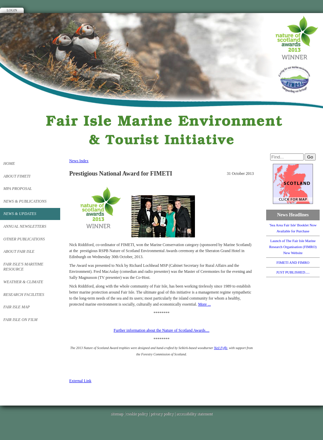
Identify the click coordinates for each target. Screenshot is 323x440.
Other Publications (24, 239)
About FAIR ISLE (18, 251)
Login (12, 10)
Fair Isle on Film (20, 319)
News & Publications (24, 201)
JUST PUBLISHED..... (293, 272)
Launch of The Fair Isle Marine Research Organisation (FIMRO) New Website (293, 247)
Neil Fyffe (220, 348)
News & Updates (19, 213)
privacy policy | (163, 413)
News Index (79, 160)
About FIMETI (16, 176)
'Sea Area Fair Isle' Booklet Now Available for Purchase (293, 228)
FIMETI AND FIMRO (293, 262)
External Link (80, 380)
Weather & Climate (23, 282)
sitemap (117, 413)
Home (9, 163)
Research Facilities (23, 294)
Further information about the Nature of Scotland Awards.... (162, 330)
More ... (204, 304)
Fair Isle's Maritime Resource (23, 267)
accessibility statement (194, 413)
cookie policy (136, 413)
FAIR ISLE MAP (16, 307)
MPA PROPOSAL (17, 188)
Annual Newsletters (24, 226)
